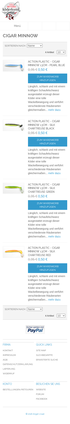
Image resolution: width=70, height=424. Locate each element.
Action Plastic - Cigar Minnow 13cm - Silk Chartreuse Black (44, 125)
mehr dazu (54, 109)
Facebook (41, 399)
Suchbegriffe (44, 355)
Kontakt (8, 350)
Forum (40, 394)
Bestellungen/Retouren (18, 389)
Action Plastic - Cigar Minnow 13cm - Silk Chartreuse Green (44, 188)
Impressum (9, 355)
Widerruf (9, 373)
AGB (5, 359)
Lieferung (9, 369)
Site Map (41, 350)
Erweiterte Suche (47, 359)
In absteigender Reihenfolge (46, 46)
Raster (61, 46)
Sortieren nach (15, 45)
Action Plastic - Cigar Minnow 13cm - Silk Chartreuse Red (44, 251)
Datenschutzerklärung (18, 364)
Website (41, 389)
